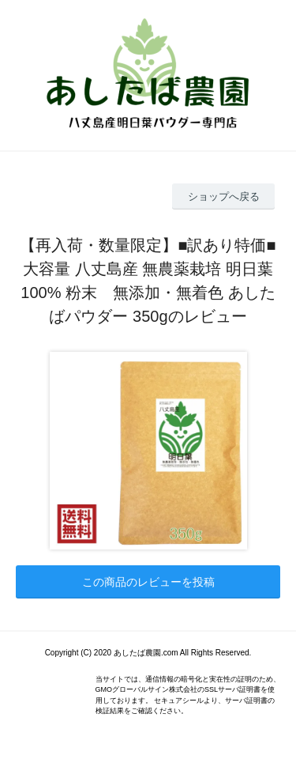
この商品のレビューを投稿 (148, 582)
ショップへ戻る (224, 196)
